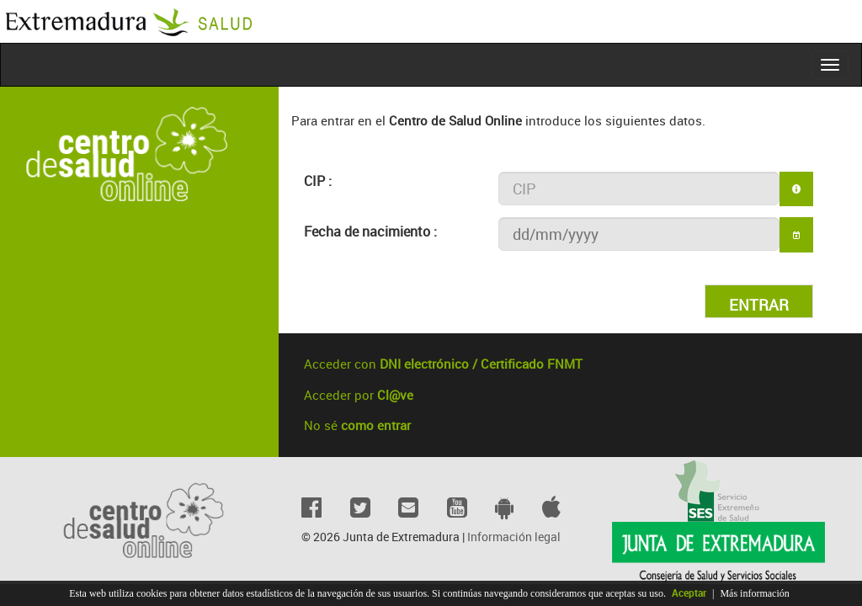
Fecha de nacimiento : (370, 231)
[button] (796, 234)
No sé (357, 425)
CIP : (318, 181)
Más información (754, 593)
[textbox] (639, 188)
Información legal (514, 537)
